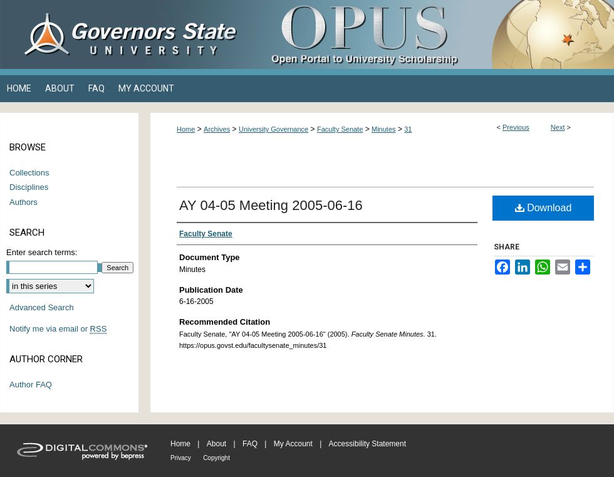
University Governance (273, 129)
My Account (293, 443)
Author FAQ (30, 384)
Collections (29, 172)
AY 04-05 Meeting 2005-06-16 (271, 205)
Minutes (384, 129)
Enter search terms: (41, 252)
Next (558, 127)
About (216, 443)
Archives (217, 129)
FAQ (250, 443)
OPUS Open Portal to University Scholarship (432, 34)
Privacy (180, 457)
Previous (515, 127)
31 (408, 129)
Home (186, 129)
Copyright (216, 457)
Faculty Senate (340, 129)
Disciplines (28, 187)
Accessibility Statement (367, 443)
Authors (23, 202)
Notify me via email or (58, 329)
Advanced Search (41, 307)
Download (543, 207)
